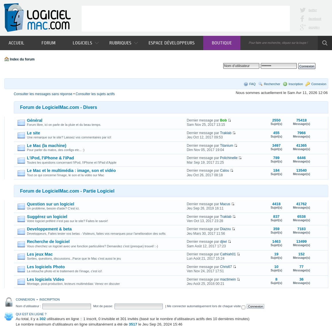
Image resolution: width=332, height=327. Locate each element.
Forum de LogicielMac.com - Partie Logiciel (67, 191)
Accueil (16, 42)
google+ (314, 27)
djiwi (223, 242)
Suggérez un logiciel (47, 216)
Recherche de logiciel (48, 241)
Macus (225, 204)
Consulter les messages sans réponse (43, 94)
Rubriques (123, 42)
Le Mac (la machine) (46, 145)
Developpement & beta (49, 229)
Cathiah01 (228, 254)
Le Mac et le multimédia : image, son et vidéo (71, 170)
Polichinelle (229, 158)
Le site (33, 133)
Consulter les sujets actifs (95, 94)
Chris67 (226, 267)
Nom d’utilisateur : (28, 306)
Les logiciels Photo (46, 267)
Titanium (226, 146)
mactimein (228, 279)
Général (34, 120)
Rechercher (272, 84)
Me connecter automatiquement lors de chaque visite (206, 306)
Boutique (222, 42)
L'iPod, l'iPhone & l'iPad (50, 158)
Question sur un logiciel (50, 204)
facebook (315, 18)
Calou (224, 171)
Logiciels (86, 42)
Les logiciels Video (45, 279)
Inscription (295, 84)
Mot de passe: (103, 306)
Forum (49, 42)
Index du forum (22, 59)
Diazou (225, 229)
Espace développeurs (172, 42)
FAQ (252, 84)
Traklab (226, 133)
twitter (313, 10)
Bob (223, 120)
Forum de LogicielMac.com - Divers (58, 107)
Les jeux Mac (40, 254)
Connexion (318, 84)
